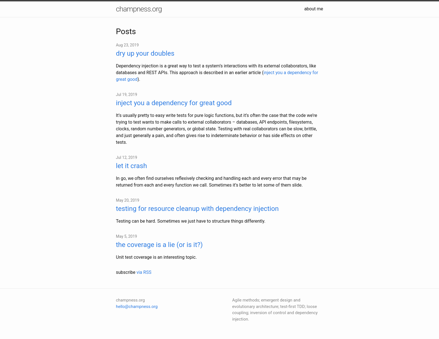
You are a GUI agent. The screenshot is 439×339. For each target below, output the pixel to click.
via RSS (143, 272)
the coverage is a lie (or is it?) (159, 245)
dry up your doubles (145, 53)
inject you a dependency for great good (174, 103)
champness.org (139, 9)
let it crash (131, 166)
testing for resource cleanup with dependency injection (197, 209)
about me (313, 8)
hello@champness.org (137, 306)
